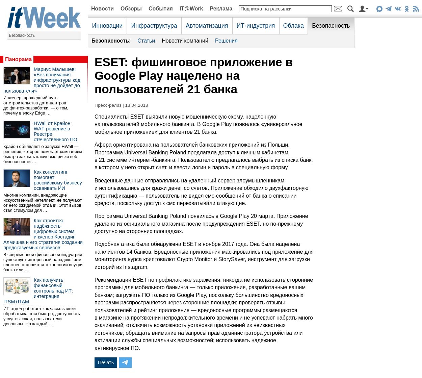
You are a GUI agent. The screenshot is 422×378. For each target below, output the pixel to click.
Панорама (18, 59)
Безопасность (22, 35)
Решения (226, 41)
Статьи (146, 41)
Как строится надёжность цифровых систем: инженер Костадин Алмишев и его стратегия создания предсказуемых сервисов (43, 234)
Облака (293, 25)
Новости (102, 8)
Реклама (221, 8)
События (161, 8)
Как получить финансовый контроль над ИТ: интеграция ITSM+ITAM (38, 290)
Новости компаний (185, 41)
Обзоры (131, 8)
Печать (106, 362)
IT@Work (191, 8)
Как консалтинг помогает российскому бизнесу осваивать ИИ (58, 180)
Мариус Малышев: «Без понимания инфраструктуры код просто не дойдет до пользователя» (41, 80)
